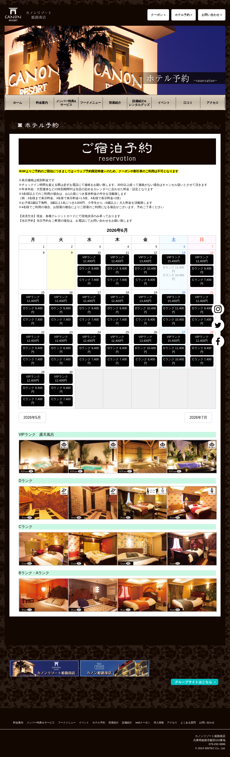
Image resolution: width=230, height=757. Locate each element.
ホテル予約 (98, 722)
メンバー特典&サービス (66, 102)
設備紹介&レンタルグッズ (139, 102)
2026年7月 (198, 417)
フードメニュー (90, 102)
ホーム (17, 102)
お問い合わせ (206, 722)
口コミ (188, 102)
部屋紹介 (115, 102)
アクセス (212, 102)
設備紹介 (127, 722)
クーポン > (158, 15)
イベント (164, 102)
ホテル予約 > (183, 15)
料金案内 (42, 102)
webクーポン (142, 722)
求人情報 (159, 722)
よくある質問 (188, 722)
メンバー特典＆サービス (41, 722)
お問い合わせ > (211, 15)
